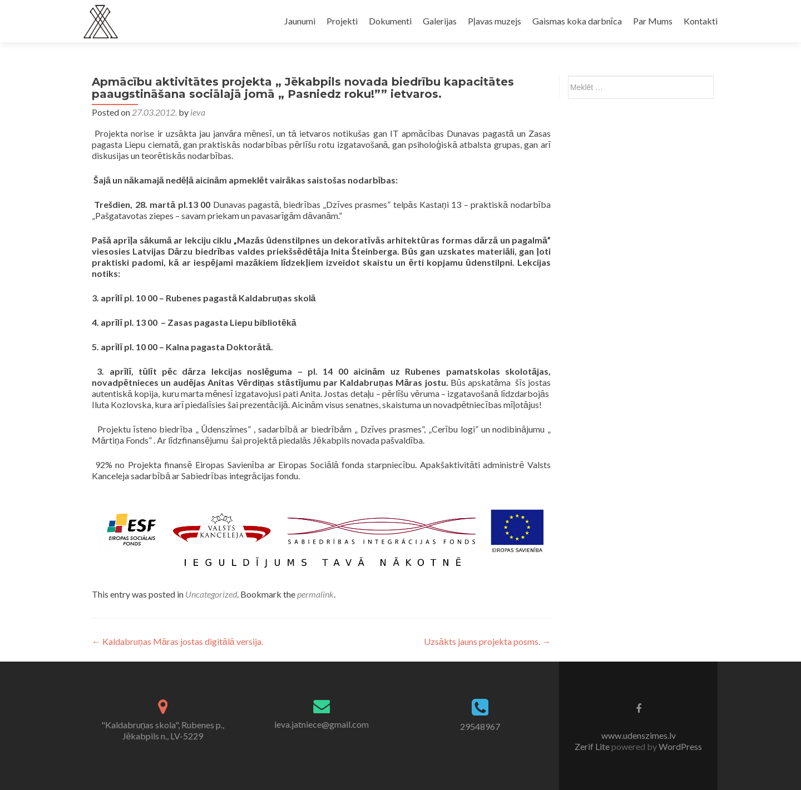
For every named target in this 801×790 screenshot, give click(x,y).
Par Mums (653, 21)
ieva (197, 112)
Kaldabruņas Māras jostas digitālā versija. (177, 641)
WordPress (679, 746)
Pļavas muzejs (494, 21)
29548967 (480, 726)
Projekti (342, 21)
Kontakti (701, 21)
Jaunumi (299, 21)
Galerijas (440, 21)
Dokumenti (390, 21)
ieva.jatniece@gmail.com (321, 724)
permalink (315, 594)
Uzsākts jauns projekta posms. (487, 641)
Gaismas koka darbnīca (577, 21)
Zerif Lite (593, 746)
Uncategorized (211, 594)
